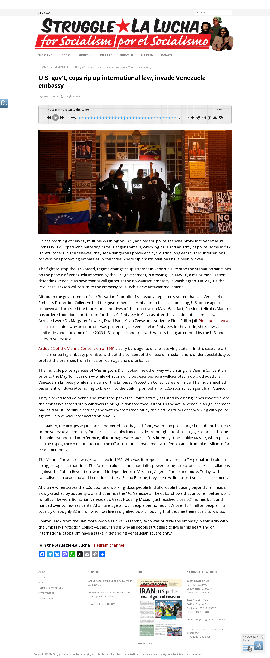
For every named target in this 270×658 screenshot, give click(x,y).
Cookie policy (45, 598)
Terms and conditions (50, 587)
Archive (42, 577)
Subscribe (127, 55)
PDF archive (144, 643)
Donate (166, 55)
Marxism (147, 55)
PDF (40, 582)
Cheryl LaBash (72, 96)
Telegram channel (107, 545)
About (83, 55)
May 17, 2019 (51, 96)
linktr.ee (105, 55)
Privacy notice (46, 592)
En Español (46, 55)
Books (66, 55)
